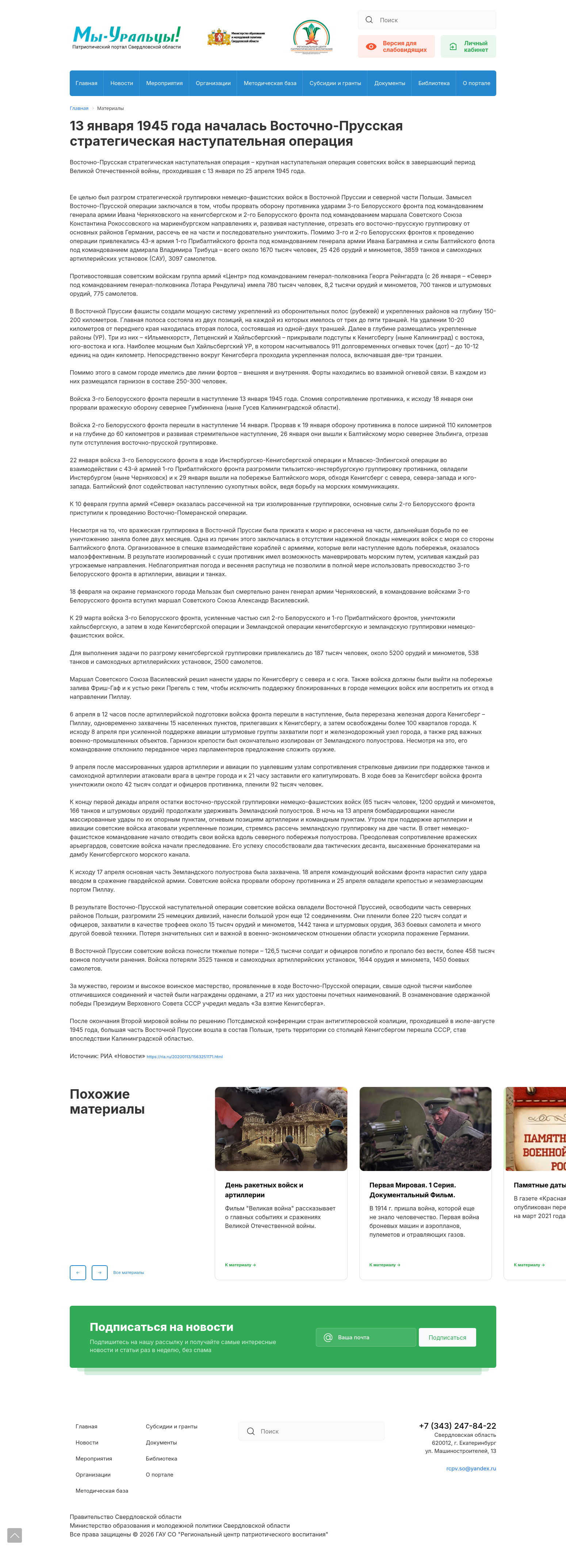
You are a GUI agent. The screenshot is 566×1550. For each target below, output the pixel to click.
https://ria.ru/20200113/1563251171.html (201, 1055)
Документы (389, 83)
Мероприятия (164, 83)
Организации (213, 83)
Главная (86, 83)
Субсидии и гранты (336, 83)
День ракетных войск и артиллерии (264, 1189)
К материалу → (247, 1263)
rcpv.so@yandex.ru (471, 1468)
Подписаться (447, 1337)
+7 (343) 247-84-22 (457, 1425)
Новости (121, 83)
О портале (476, 83)
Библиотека (434, 83)
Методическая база (270, 83)
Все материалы (139, 1271)
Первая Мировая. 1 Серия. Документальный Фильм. (413, 1189)
